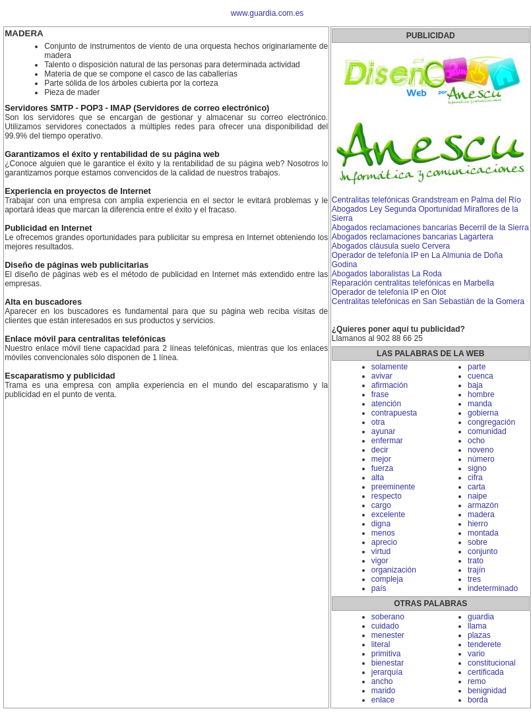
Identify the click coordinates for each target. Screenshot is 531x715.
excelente (388, 514)
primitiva (386, 653)
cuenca (480, 376)
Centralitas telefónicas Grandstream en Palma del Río (426, 199)
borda (478, 699)
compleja (387, 579)
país (379, 588)
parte (476, 366)
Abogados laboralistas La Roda (387, 273)
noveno (480, 449)
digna (380, 523)
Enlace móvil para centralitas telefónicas (85, 339)
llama (477, 626)
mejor (381, 459)
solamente (389, 366)
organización (393, 570)
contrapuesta (394, 413)
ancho (382, 681)
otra (378, 422)
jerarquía (386, 672)
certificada (486, 672)
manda (480, 403)
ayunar (383, 431)
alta (377, 477)
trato (476, 560)
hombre (481, 394)
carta (476, 486)
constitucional (492, 663)
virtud (380, 551)
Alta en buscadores (43, 302)
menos (383, 533)
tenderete (484, 644)
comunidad (487, 431)
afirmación (389, 385)
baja (475, 385)
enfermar (387, 440)
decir (380, 449)
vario (476, 653)
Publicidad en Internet (48, 228)
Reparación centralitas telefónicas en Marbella (413, 283)
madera (481, 514)
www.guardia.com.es (267, 13)
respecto (386, 496)
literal (380, 644)
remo (476, 681)
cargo (381, 505)
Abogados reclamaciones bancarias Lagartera (412, 236)
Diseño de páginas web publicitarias (76, 265)
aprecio (384, 542)
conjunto (482, 551)
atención (386, 403)
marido (383, 690)
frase (380, 394)
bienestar (387, 663)
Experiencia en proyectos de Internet (78, 191)
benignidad (487, 690)
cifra (475, 477)
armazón (483, 505)
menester (387, 635)
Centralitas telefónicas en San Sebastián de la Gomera (428, 301)
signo (477, 468)
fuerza (382, 468)
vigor (380, 560)
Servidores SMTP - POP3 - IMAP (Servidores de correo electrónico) (137, 108)
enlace (382, 699)
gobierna (483, 413)
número (481, 459)
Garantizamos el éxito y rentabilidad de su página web (112, 154)
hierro (478, 523)
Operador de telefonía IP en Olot (389, 292)
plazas (479, 635)
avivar (381, 376)
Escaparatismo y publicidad (60, 376)
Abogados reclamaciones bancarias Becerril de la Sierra (430, 227)
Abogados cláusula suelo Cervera (391, 246)
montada (483, 533)
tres (474, 579)
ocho (476, 440)
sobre (477, 542)
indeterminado (493, 588)
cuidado (385, 626)
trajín (476, 570)
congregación (491, 422)
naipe (477, 496)
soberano (387, 616)
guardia (481, 616)
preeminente (393, 486)
